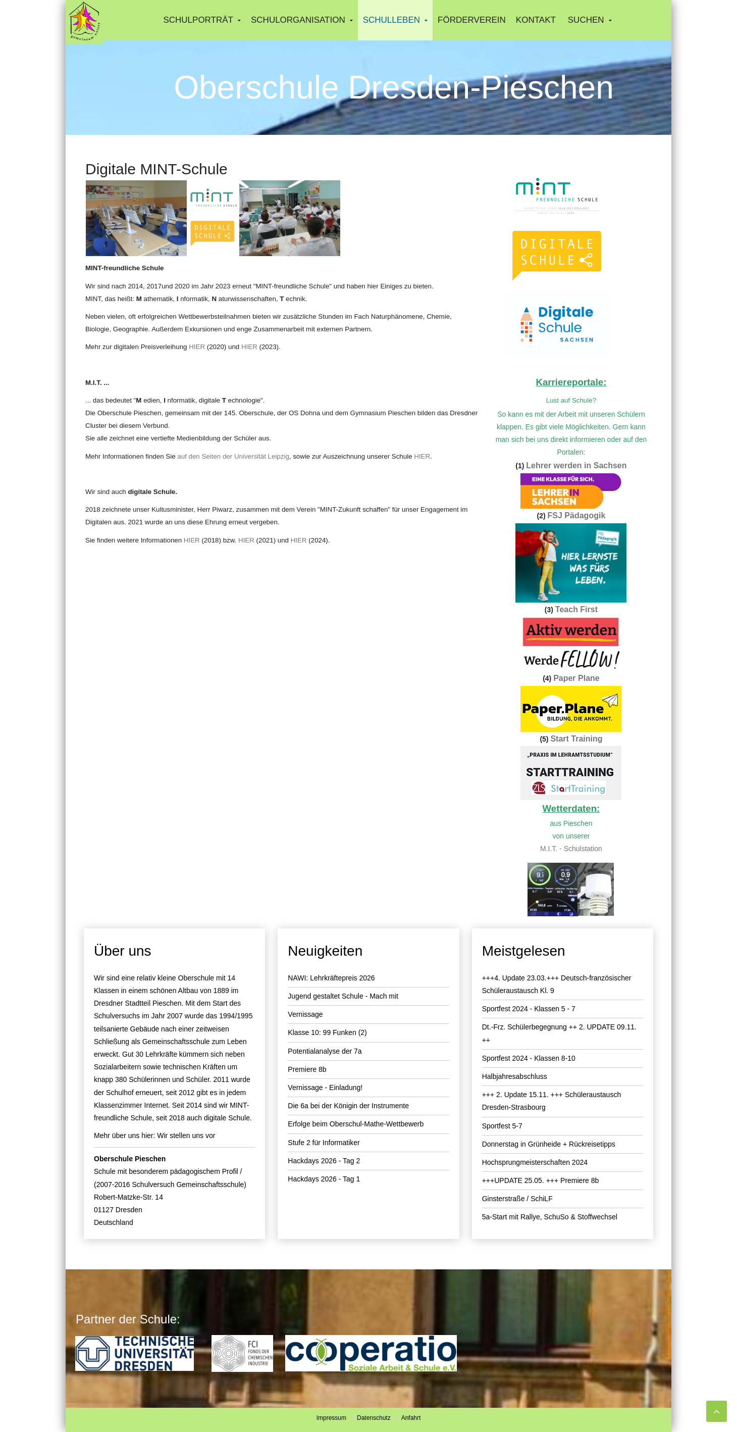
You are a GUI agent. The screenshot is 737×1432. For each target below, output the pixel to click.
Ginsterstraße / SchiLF (517, 1199)
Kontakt (536, 20)
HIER (197, 347)
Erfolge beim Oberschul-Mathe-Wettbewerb (356, 1124)
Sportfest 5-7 (502, 1126)
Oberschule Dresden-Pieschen (394, 87)
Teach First (576, 609)
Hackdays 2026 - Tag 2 (324, 1161)
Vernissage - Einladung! (325, 1087)
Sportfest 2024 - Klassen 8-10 (528, 1058)
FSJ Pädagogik (577, 515)
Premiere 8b (307, 1069)
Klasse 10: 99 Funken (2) (327, 1032)
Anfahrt (411, 1417)
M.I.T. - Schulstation (571, 849)
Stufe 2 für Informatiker (323, 1143)
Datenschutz (374, 1417)
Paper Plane (576, 678)
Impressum (331, 1417)
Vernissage (305, 1014)
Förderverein (472, 20)
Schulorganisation (298, 20)
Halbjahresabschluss (514, 1076)
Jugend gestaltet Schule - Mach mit (343, 996)
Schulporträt (198, 20)
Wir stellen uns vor (186, 1135)
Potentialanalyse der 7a (324, 1051)
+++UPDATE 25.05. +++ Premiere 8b (540, 1180)
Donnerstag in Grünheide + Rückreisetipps (548, 1144)
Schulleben (391, 20)
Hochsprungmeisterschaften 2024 (535, 1162)
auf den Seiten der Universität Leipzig (233, 456)
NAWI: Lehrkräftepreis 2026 (331, 978)
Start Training (576, 738)
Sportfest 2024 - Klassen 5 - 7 (528, 1009)
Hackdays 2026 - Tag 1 (324, 1179)
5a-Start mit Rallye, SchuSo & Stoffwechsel (549, 1217)
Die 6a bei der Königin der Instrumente (348, 1106)
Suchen (586, 20)
